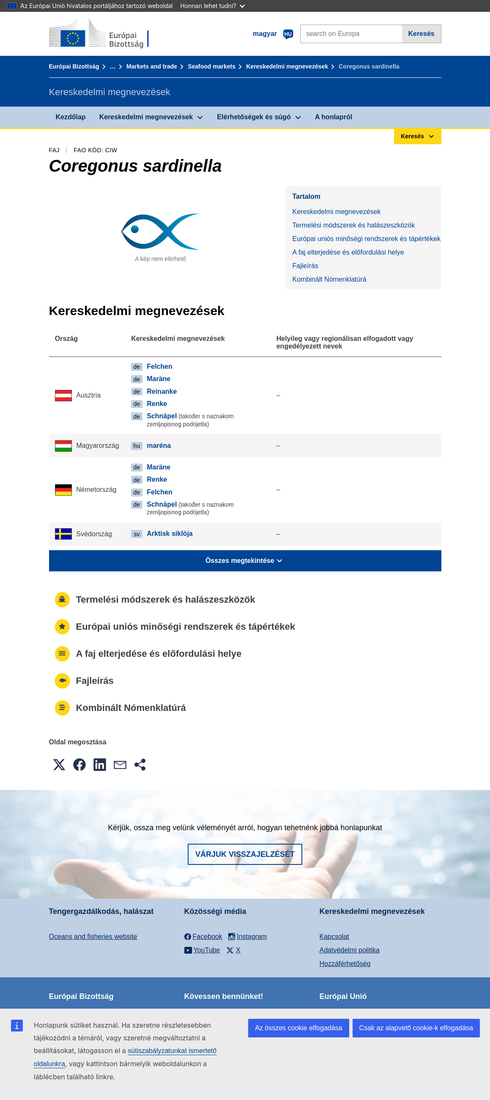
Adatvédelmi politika (350, 950)
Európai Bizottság (74, 66)
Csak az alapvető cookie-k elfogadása (416, 1027)
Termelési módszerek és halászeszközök (353, 225)
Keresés (421, 33)
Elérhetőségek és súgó (253, 117)
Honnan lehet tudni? (213, 5)
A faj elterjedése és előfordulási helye (348, 252)
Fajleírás (305, 265)
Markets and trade (151, 66)
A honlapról (333, 117)
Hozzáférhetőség (345, 963)
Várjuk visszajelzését (245, 854)
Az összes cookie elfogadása (298, 1027)
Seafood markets (211, 66)
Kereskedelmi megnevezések (287, 66)
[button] (59, 764)
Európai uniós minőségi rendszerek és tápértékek (366, 238)
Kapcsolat (334, 936)
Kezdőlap (71, 117)
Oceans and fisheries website (93, 936)
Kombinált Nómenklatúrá (329, 279)
